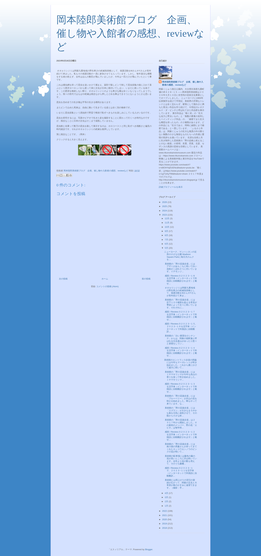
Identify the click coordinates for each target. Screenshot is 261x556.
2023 (165, 215)
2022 (165, 511)
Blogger (148, 549)
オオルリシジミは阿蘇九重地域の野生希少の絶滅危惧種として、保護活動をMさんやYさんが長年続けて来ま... (180, 291)
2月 (167, 501)
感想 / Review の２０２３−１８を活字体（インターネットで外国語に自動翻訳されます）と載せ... (180, 280)
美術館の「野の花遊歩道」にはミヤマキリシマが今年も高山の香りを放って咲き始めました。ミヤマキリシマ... (180, 376)
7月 (167, 239)
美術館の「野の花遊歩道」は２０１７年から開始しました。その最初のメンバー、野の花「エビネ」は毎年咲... (180, 424)
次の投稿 (63, 279)
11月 (167, 222)
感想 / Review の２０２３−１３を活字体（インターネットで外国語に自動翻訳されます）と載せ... (180, 388)
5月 (167, 248)
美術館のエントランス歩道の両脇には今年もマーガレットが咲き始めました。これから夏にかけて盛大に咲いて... (180, 364)
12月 (167, 218)
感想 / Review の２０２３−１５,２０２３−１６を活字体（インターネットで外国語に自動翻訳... (180, 327)
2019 (165, 523)
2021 (165, 515)
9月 (167, 231)
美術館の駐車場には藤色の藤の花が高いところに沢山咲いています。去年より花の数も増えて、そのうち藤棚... (180, 460)
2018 (165, 528)
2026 (165, 202)
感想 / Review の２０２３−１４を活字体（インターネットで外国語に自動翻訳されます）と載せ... (180, 352)
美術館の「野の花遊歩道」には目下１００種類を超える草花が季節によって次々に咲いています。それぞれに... (180, 303)
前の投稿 (146, 279)
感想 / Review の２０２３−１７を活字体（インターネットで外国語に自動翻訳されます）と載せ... (180, 315)
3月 (167, 497)
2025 (165, 206)
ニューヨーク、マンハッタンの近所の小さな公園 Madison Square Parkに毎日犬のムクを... (180, 256)
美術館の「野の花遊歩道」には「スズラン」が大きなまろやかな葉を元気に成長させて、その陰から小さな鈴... (180, 412)
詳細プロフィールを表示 (171, 187)
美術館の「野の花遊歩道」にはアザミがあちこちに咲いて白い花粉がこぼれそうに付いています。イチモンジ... (180, 268)
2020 (165, 519)
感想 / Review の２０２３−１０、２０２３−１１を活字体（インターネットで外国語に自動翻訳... (180, 472)
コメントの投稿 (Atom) (107, 286)
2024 (165, 210)
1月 (167, 506)
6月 (167, 244)
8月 (167, 235)
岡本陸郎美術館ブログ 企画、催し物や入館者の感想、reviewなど (130, 33)
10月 (167, 227)
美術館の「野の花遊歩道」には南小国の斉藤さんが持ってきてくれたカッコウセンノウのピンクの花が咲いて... (180, 448)
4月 (167, 493)
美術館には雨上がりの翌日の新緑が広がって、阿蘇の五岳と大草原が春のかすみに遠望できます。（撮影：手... (180, 484)
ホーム (105, 279)
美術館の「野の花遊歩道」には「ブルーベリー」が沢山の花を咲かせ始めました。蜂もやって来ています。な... (180, 400)
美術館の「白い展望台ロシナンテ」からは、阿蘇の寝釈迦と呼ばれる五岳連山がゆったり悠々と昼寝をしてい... (180, 339)
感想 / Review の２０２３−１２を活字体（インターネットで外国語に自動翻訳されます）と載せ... (180, 436)
